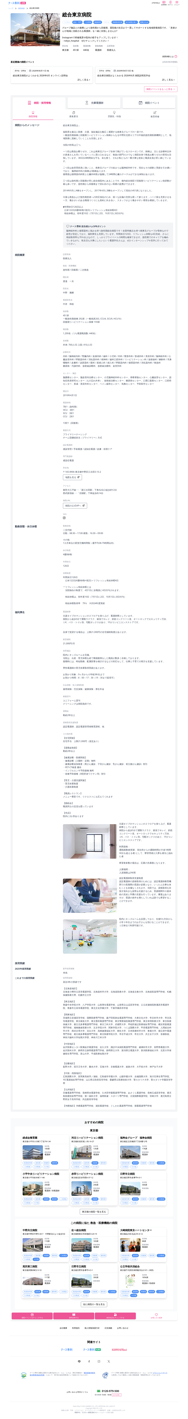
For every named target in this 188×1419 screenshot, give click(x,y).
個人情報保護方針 (92, 1328)
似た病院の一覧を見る (94, 1304)
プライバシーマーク (160, 1373)
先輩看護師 (94, 103)
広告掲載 (108, 1328)
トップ (10, 8)
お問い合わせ (122, 1328)
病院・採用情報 (39, 103)
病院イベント (149, 103)
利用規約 (76, 1328)
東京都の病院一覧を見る (94, 1211)
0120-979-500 (110, 1391)
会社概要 (63, 1328)
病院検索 (21, 8)
